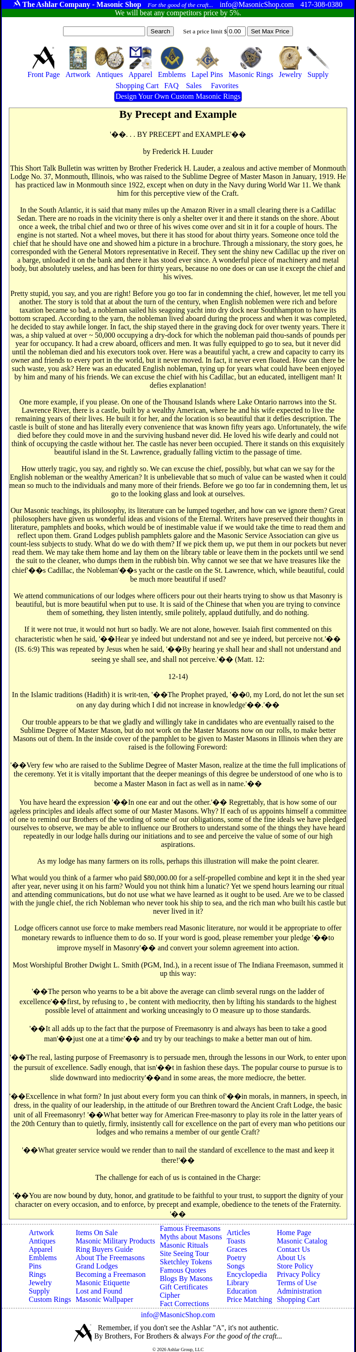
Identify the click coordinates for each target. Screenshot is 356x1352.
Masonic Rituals (184, 1245)
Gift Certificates (184, 1287)
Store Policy (295, 1266)
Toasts (236, 1241)
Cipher (170, 1295)
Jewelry (40, 1283)
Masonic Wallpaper (104, 1299)
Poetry (236, 1258)
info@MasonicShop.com (178, 1315)
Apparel (41, 1249)
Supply (39, 1291)
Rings (37, 1274)
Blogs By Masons (186, 1278)
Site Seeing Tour (184, 1253)
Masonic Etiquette (103, 1283)
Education (242, 1291)
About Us (291, 1258)
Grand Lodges (97, 1266)
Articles (238, 1233)
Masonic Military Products (115, 1241)
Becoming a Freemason (111, 1274)
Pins (35, 1266)
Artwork (41, 1233)
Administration (299, 1291)
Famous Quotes (183, 1270)
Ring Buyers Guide (104, 1249)
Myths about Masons (191, 1237)
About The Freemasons (110, 1258)
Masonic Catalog (302, 1241)
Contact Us (293, 1249)
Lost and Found (99, 1291)
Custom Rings (50, 1299)
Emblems (43, 1258)
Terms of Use (297, 1283)
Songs (236, 1266)
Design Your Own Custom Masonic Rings (177, 96)
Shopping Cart (298, 1299)
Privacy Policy (298, 1274)
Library (238, 1283)
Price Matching (249, 1299)
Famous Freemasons (190, 1228)
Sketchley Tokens (186, 1262)
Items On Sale (97, 1233)
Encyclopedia (247, 1274)
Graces (237, 1249)
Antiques (42, 1241)
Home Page (294, 1233)
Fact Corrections (184, 1303)
